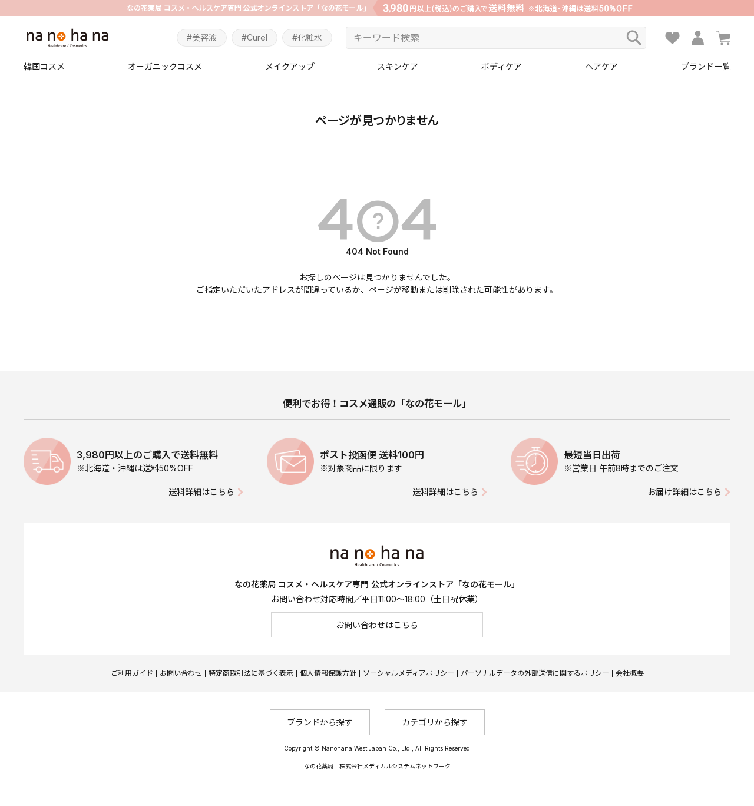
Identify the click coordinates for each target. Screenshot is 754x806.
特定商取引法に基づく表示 (251, 673)
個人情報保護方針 (328, 673)
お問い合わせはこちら (377, 625)
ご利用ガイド (132, 673)
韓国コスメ (44, 66)
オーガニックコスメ (165, 66)
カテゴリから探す (435, 722)
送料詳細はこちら (201, 492)
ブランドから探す (320, 722)
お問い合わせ (181, 673)
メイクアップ (290, 66)
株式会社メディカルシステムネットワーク (395, 765)
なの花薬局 (318, 765)
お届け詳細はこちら (684, 492)
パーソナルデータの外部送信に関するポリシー (535, 673)
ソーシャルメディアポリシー (408, 673)
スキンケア (397, 66)
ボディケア (501, 66)
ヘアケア (601, 66)
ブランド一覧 (705, 66)
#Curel (254, 37)
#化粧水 (307, 37)
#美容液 (202, 37)
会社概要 (630, 673)
